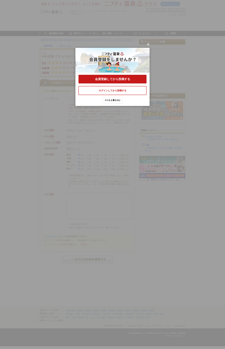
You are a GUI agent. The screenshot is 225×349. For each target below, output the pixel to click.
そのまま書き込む (113, 100)
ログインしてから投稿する (112, 90)
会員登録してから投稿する (112, 79)
